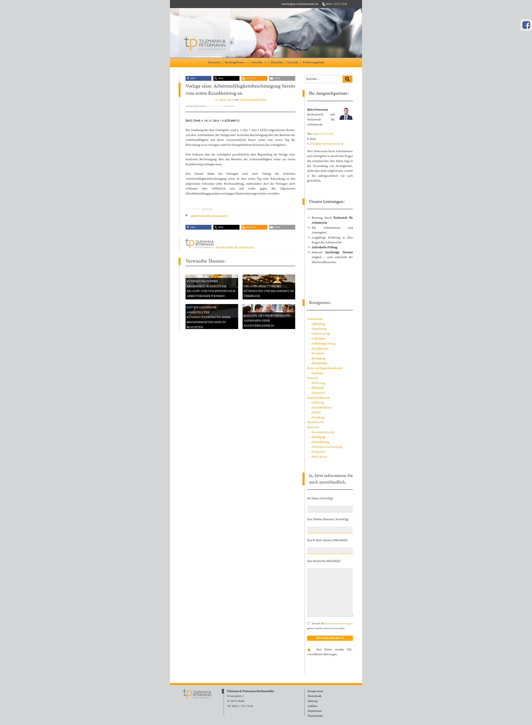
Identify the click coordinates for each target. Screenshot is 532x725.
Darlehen (317, 373)
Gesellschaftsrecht (318, 398)
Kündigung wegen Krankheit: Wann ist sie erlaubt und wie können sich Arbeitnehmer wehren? (210, 288)
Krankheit (220, 216)
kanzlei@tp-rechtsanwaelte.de (300, 4)
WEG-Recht (319, 457)
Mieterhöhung (320, 442)
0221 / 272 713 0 (336, 4)
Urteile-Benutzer (253, 100)
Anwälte (259, 62)
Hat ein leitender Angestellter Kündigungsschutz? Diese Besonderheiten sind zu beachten (208, 317)
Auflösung (318, 403)
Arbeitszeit (318, 339)
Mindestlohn (319, 363)
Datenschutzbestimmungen (338, 623)
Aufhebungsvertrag (323, 344)
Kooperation (315, 691)
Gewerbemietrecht (323, 432)
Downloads (315, 696)
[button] (198, 78)
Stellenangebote (314, 62)
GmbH (316, 412)
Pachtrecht (318, 452)
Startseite (214, 62)
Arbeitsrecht (201, 216)
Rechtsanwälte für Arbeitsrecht (219, 247)
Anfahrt (312, 706)
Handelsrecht (315, 422)
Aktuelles (276, 62)
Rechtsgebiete (236, 62)
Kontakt (293, 62)
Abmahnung (319, 329)
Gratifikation (320, 349)
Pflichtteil (318, 388)
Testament (318, 393)
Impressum (315, 711)
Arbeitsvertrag (321, 334)
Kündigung (318, 358)
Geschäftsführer (321, 408)
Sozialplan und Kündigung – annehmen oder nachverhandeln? (268, 321)
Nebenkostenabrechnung (327, 447)
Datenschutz (315, 716)
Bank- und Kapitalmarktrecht (325, 368)
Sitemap (313, 701)
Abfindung (318, 324)
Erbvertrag (318, 383)
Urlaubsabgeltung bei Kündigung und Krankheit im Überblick (269, 291)
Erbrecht (312, 378)
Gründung (318, 417)
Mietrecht (313, 427)
